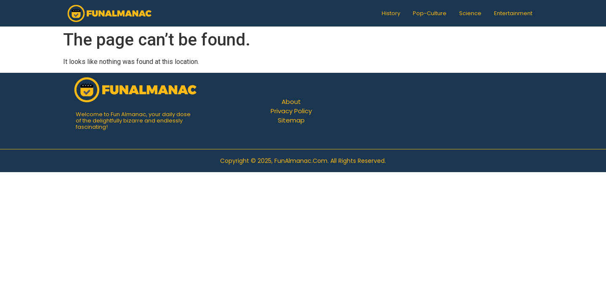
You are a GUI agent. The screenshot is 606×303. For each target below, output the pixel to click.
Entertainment (513, 13)
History (391, 13)
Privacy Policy (291, 110)
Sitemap (291, 120)
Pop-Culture (430, 13)
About (291, 101)
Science (470, 13)
